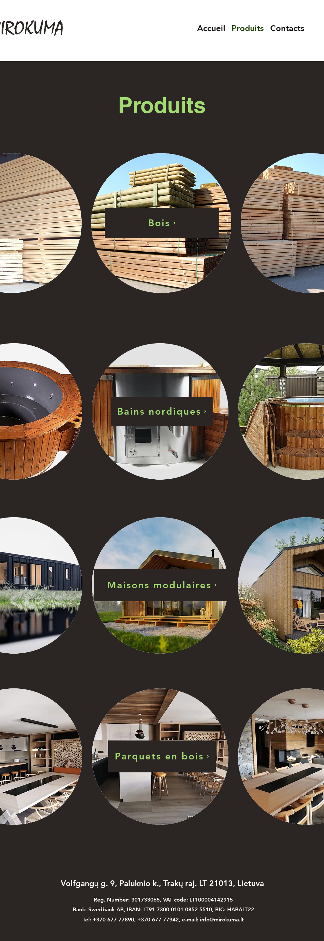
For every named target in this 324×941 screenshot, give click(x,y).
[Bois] (162, 223)
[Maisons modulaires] (162, 585)
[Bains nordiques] (162, 411)
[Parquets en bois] (162, 756)
